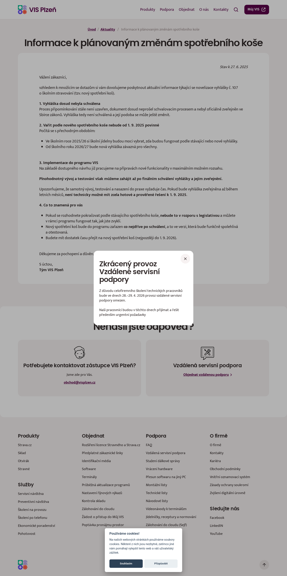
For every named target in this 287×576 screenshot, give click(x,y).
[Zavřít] (185, 259)
